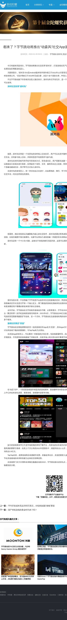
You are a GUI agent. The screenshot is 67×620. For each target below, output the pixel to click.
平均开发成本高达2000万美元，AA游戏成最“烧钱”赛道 (27, 506)
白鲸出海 (45, 595)
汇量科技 (60, 595)
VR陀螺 (9, 595)
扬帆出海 (38, 595)
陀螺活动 (30, 595)
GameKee (53, 595)
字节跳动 (53, 54)
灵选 (64, 54)
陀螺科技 (3, 595)
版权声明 (59, 610)
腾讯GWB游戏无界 (20, 595)
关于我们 (52, 610)
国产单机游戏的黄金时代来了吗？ (18, 510)
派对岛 (59, 54)
